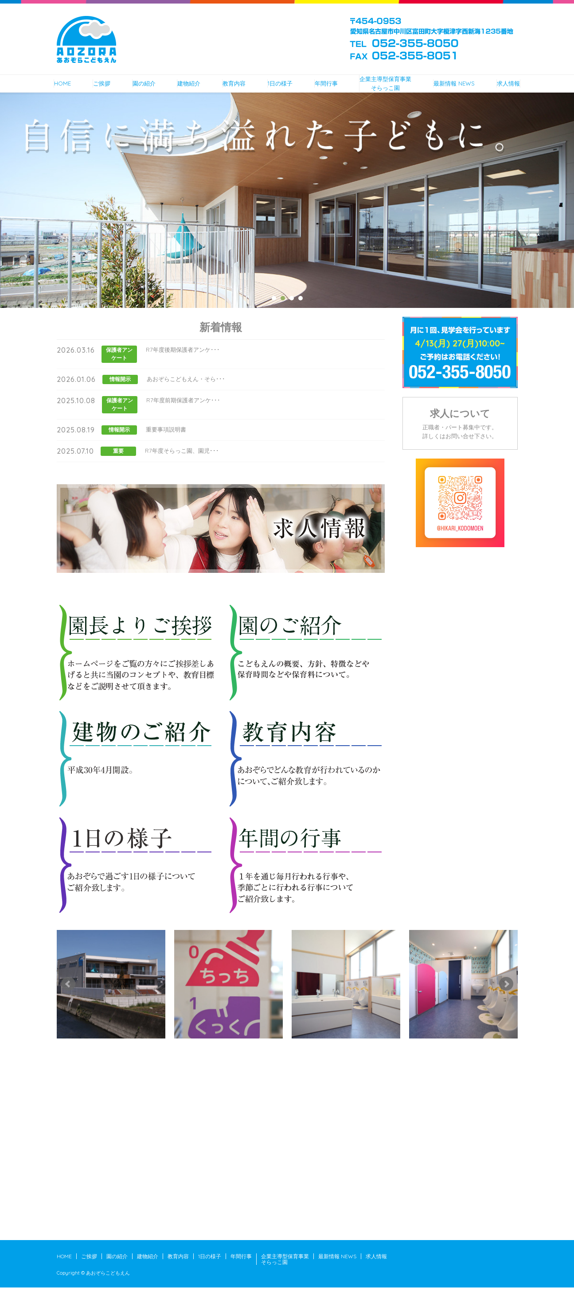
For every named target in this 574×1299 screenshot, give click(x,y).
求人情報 (518, 89)
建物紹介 (181, 89)
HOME (52, 89)
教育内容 (228, 89)
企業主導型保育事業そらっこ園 (388, 89)
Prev (68, 995)
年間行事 (324, 89)
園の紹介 (134, 89)
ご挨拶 (92, 89)
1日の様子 (276, 89)
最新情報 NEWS (461, 89)
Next (506, 995)
